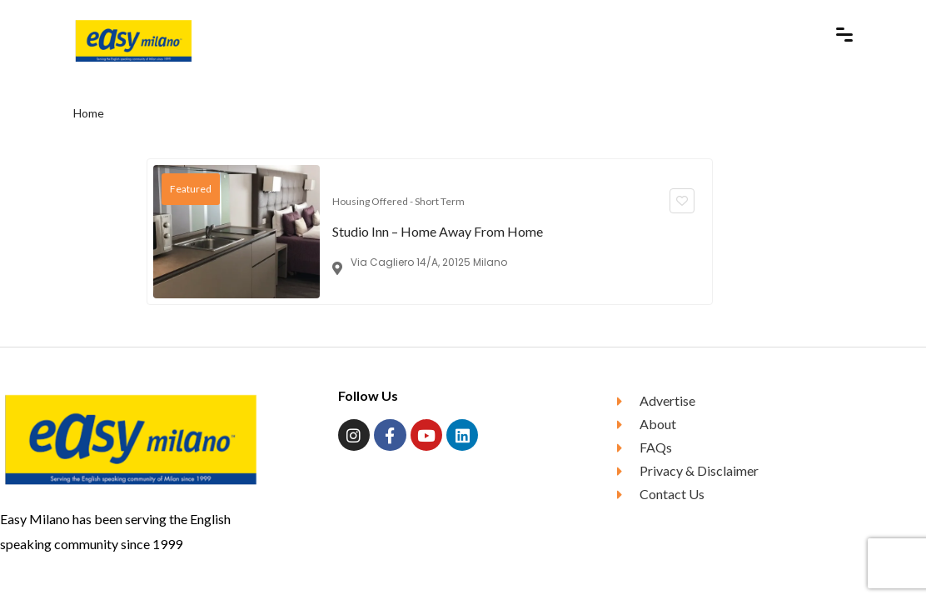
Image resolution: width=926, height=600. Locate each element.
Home (88, 113)
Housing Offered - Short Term (398, 201)
